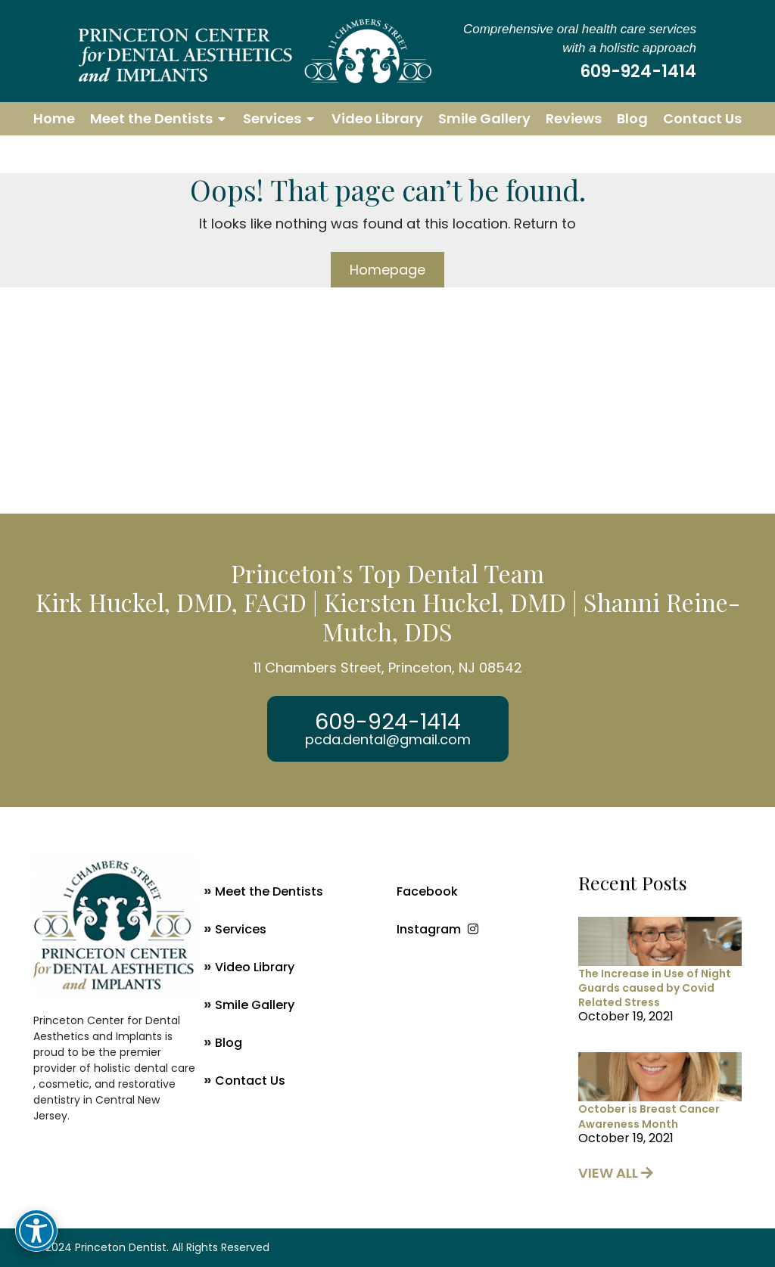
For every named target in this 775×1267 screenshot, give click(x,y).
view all (615, 1172)
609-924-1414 (638, 71)
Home (54, 118)
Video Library (377, 118)
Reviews (574, 118)
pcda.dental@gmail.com (388, 740)
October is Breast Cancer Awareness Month (649, 1116)
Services (272, 118)
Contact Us (702, 118)
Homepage (387, 269)
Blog (632, 118)
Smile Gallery (484, 118)
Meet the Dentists (151, 118)
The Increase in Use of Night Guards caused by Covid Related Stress (654, 988)
